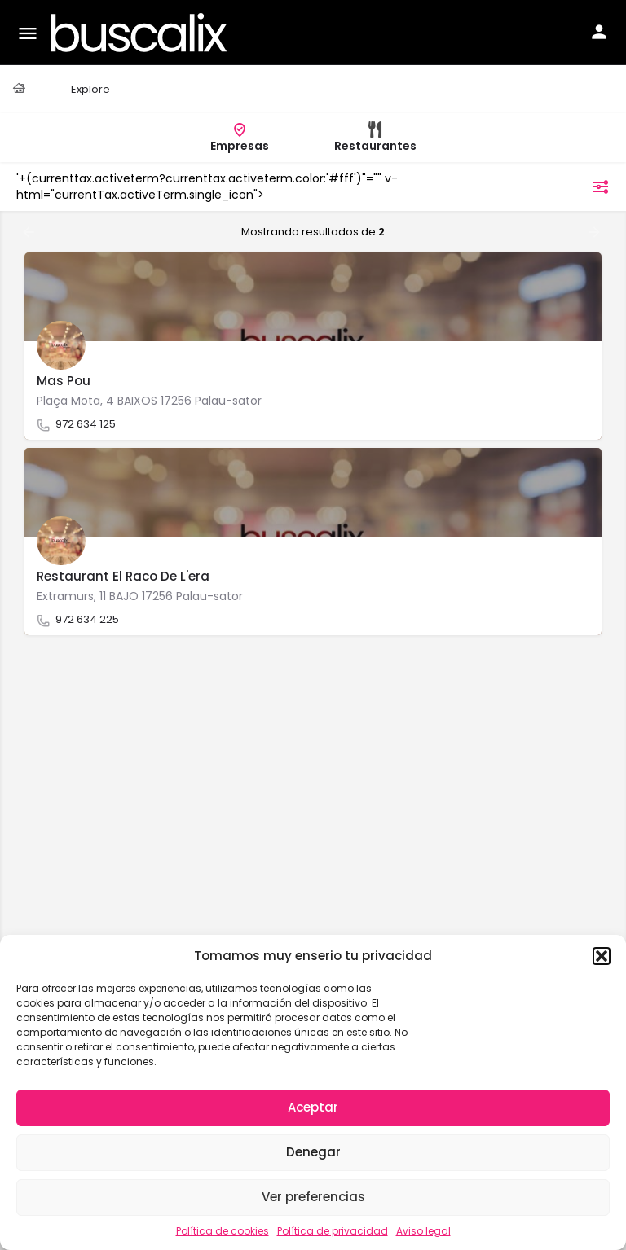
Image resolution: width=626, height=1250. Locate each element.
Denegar (313, 1151)
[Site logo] (141, 32)
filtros (579, 186)
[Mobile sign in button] (599, 31)
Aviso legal (423, 1231)
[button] (601, 956)
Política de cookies (222, 1231)
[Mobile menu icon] (27, 33)
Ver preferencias (313, 1196)
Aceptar (313, 1107)
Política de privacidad (332, 1231)
